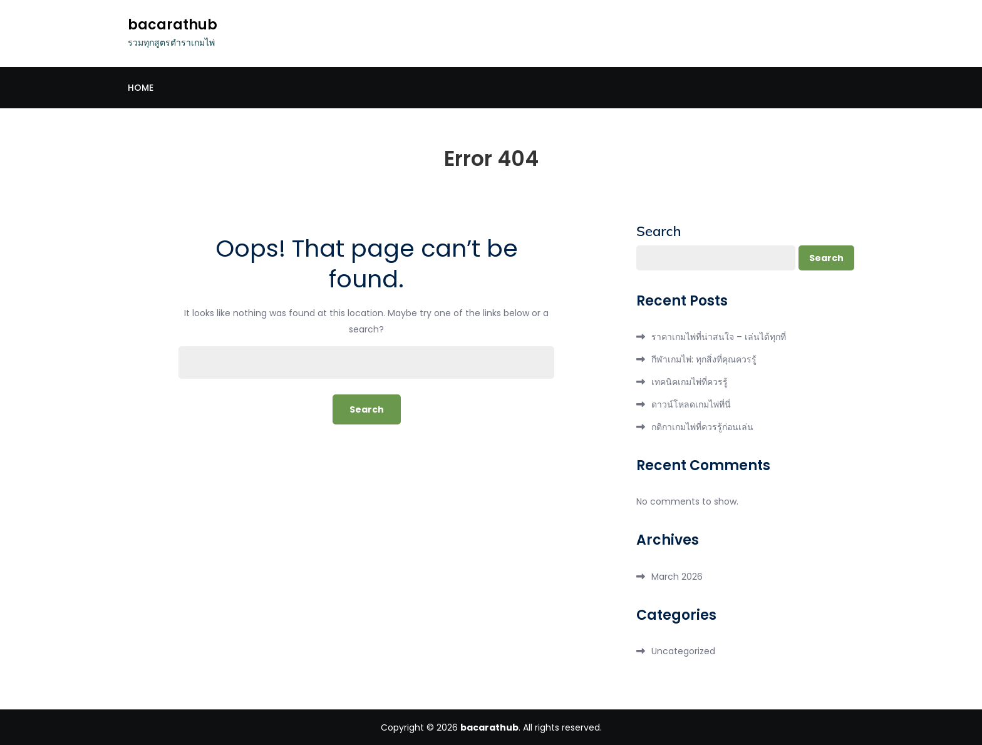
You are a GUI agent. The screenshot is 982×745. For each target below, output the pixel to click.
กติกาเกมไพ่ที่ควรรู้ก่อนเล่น (702, 427)
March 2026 (677, 576)
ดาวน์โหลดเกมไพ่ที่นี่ (691, 404)
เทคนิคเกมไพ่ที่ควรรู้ (689, 382)
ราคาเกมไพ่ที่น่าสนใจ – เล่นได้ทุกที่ (718, 337)
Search (658, 231)
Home (140, 87)
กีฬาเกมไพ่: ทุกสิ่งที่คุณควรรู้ (704, 359)
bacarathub (172, 24)
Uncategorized (683, 651)
